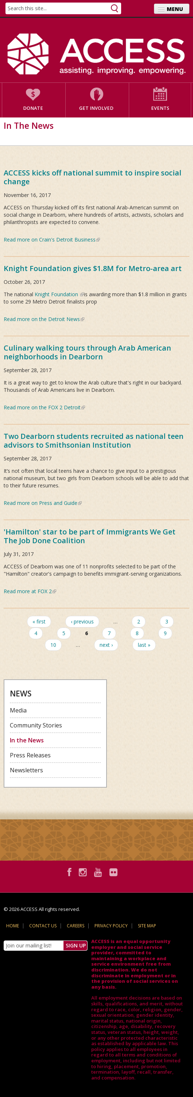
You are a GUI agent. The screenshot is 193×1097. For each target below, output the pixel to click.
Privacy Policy (111, 926)
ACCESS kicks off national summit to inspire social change (92, 177)
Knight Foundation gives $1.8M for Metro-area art (93, 268)
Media (18, 710)
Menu (175, 8)
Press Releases (30, 755)
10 (53, 644)
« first (39, 621)
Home (12, 926)
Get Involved (96, 108)
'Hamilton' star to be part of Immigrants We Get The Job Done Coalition (89, 536)
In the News (27, 740)
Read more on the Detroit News (44, 319)
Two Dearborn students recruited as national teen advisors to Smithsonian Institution (94, 440)
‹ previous (82, 621)
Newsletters (26, 770)
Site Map (147, 926)
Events (160, 108)
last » (144, 644)
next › (106, 644)
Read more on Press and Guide (43, 502)
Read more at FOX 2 (30, 591)
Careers (75, 926)
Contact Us (43, 926)
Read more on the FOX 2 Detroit (44, 407)
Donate (33, 108)
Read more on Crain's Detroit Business (52, 239)
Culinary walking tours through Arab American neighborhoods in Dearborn (87, 352)
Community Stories (36, 725)
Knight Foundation (59, 294)
